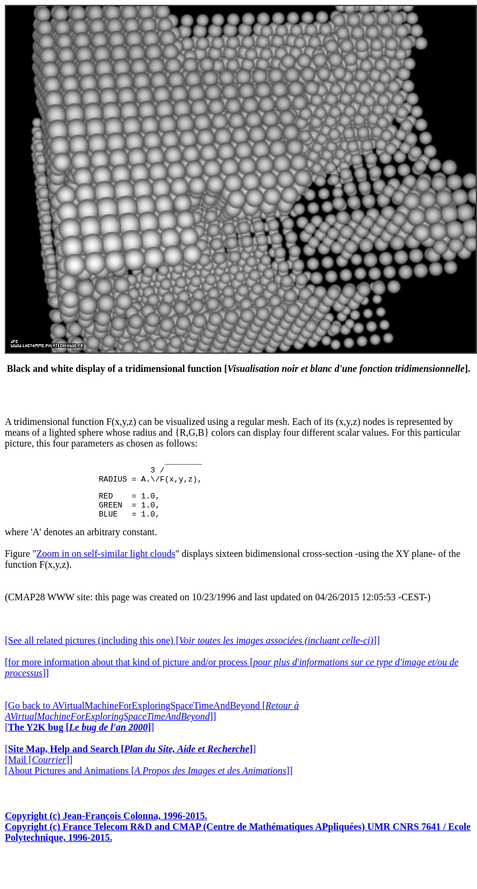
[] (79, 738)
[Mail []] (38, 770)
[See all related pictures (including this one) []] (192, 651)
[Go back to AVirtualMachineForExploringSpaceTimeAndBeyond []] (152, 721)
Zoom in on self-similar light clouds (105, 564)
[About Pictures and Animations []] (149, 781)
